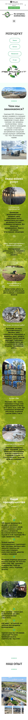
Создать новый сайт (14, 7)
